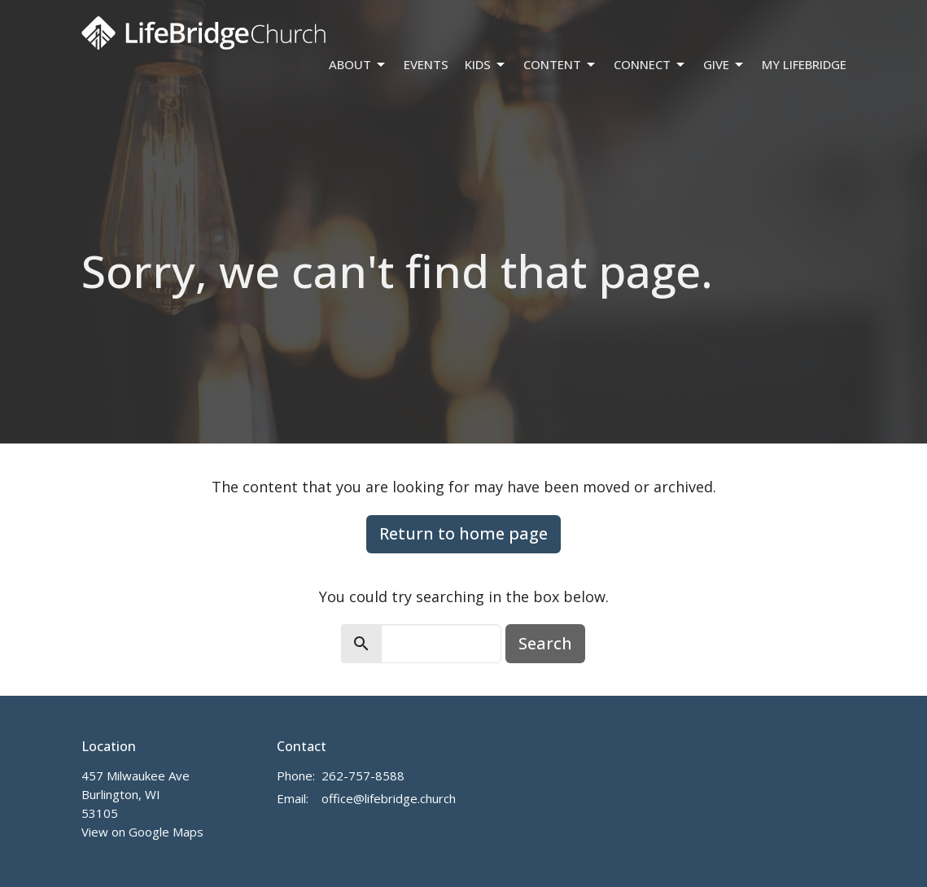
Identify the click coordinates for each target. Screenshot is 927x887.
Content (560, 64)
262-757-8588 (362, 775)
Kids (486, 64)
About (358, 64)
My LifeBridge (804, 64)
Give (724, 64)
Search (545, 643)
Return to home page (463, 533)
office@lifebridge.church (388, 798)
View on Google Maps (142, 832)
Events (426, 64)
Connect (650, 64)
